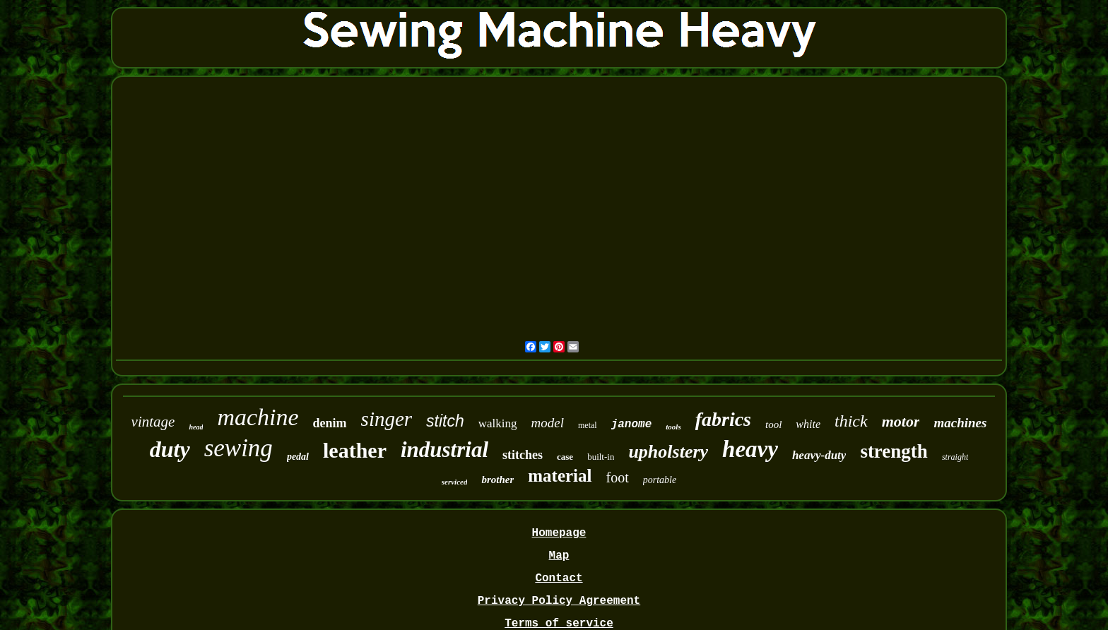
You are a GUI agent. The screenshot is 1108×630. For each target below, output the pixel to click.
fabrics (723, 419)
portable (659, 480)
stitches (522, 455)
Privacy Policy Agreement (559, 601)
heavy (750, 449)
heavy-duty (819, 455)
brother (497, 479)
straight (955, 457)
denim (330, 423)
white (808, 424)
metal (587, 425)
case (565, 456)
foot (617, 477)
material (559, 475)
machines (959, 422)
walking (497, 423)
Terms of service (559, 623)
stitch (445, 421)
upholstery (668, 451)
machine (257, 417)
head (196, 427)
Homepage (559, 533)
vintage (153, 421)
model (547, 422)
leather (355, 450)
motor (901, 421)
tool (773, 424)
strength (894, 451)
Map (559, 555)
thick (851, 421)
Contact (558, 578)
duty (170, 449)
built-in (600, 456)
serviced (455, 481)
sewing (238, 448)
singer (387, 419)
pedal (298, 456)
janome (631, 424)
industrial (444, 449)
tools (673, 426)
